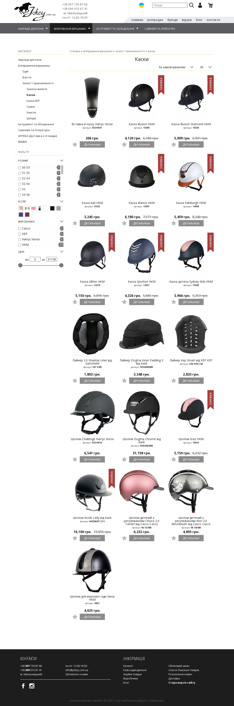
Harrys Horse (31, 239)
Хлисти (31, 112)
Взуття (26, 77)
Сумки (31, 106)
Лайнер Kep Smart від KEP (191, 362)
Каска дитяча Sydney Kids (191, 283)
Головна (75, 51)
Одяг (25, 71)
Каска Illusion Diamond (191, 125)
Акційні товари (132, 674)
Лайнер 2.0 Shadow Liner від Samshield (92, 363)
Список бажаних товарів (183, 670)
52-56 (26, 184)
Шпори (31, 118)
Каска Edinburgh (191, 204)
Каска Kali (92, 204)
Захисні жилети (37, 89)
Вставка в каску (92, 125)
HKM (25, 245)
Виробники (130, 678)
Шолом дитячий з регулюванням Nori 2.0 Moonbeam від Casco (191, 522)
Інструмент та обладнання (36, 124)
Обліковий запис (179, 666)
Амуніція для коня (29, 60)
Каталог (128, 666)
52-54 (26, 178)
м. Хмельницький (75, 13)
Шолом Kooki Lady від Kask (92, 519)
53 (23, 189)
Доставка (174, 678)
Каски (31, 95)
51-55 (26, 173)
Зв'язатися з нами (77, 674)
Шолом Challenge (92, 440)
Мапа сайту (157, 700)
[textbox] (170, 5)
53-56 (26, 195)
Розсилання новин (180, 674)
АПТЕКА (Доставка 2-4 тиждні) (37, 136)
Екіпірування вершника (34, 65)
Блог (126, 682)
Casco (26, 228)
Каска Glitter (92, 283)
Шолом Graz (191, 440)
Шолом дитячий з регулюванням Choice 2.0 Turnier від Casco (141, 522)
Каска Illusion (141, 125)
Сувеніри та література (34, 130)
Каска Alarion (141, 204)
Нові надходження (135, 670)
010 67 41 (74, 9)
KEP (24, 234)
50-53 (26, 167)
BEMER (22, 142)
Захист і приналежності (38, 83)
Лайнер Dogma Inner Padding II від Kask (141, 363)
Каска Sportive (141, 283)
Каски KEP (33, 101)
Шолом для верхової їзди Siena (92, 600)
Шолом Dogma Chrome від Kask (141, 442)
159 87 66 (74, 4)
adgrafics (142, 700)
